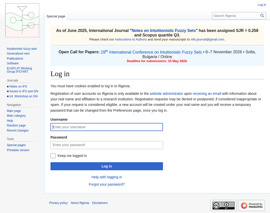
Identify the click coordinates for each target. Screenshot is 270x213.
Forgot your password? (107, 184)
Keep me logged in (72, 156)
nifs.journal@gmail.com (207, 39)
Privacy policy (58, 203)
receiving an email (207, 94)
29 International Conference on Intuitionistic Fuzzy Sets (151, 52)
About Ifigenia (80, 203)
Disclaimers (100, 203)
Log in (106, 166)
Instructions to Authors (131, 39)
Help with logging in (106, 177)
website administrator (166, 94)
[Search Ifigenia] (239, 15)
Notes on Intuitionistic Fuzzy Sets (164, 30)
